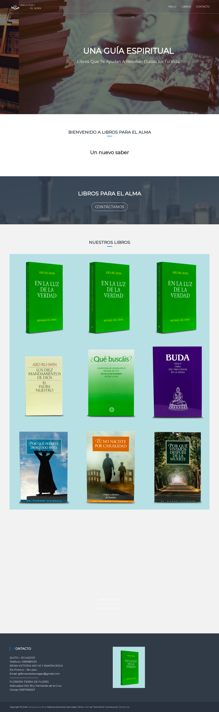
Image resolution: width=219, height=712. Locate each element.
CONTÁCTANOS (109, 207)
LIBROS (186, 6)
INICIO (172, 6)
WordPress (124, 707)
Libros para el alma (37, 707)
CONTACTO (203, 6)
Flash (86, 707)
